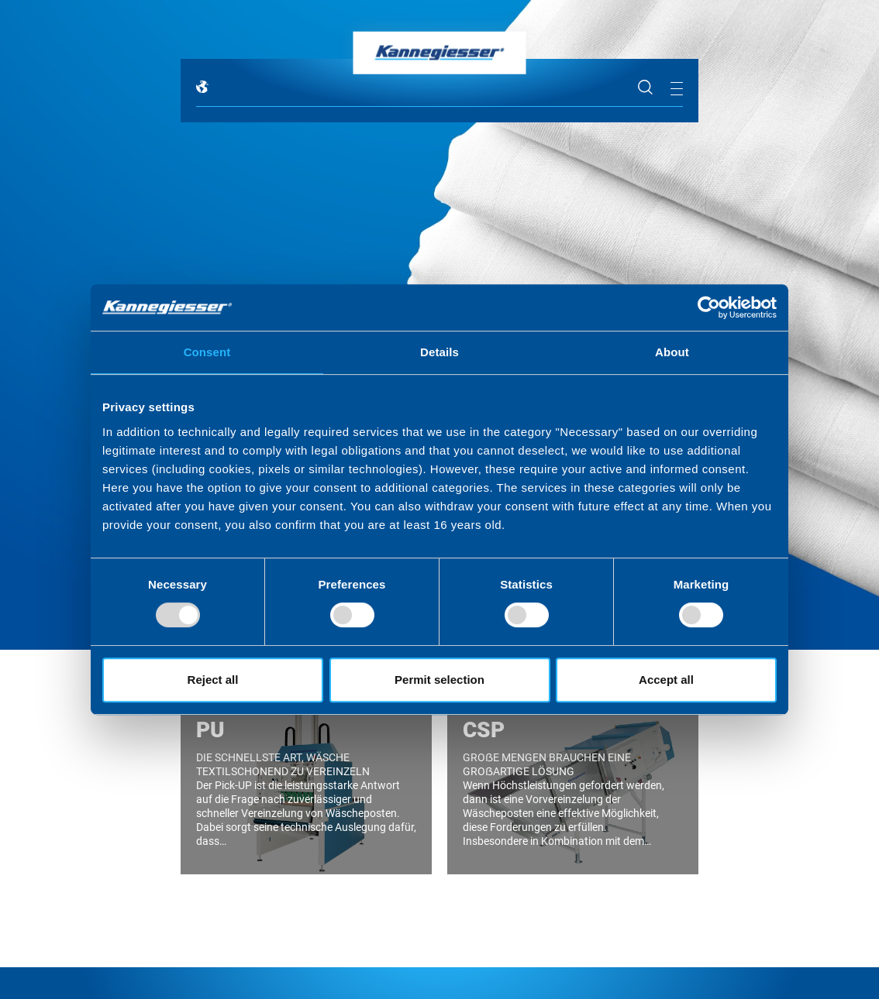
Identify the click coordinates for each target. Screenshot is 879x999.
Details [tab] (439, 352)
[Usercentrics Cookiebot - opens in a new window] (709, 307)
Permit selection (439, 679)
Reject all (213, 679)
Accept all (666, 679)
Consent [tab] (207, 352)
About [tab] (672, 352)
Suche (645, 87)
